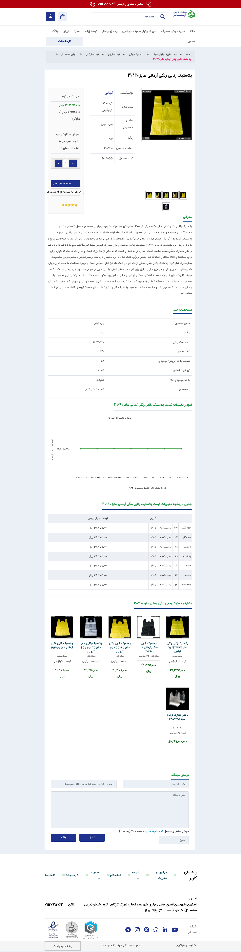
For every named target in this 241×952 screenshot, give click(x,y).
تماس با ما (95, 875)
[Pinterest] (146, 930)
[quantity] (66, 163)
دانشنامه (50, 875)
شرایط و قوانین (186, 945)
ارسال (92, 837)
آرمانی (109, 93)
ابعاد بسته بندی (181, 342)
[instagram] (137, 930)
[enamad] (53, 930)
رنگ (130, 138)
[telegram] (128, 930)
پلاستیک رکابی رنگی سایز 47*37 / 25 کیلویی (177, 647)
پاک (63, 837)
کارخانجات (72, 875)
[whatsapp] (156, 930)
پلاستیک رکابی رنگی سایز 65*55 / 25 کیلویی (120, 647)
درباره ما (135, 875)
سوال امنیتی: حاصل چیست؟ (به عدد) (154, 831)
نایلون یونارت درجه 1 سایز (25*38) (177, 717)
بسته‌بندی (127, 107)
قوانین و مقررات (161, 875)
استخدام (115, 875)
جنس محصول (182, 323)
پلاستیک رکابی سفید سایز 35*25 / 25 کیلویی (91, 647)
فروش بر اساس (181, 370)
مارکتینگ (116, 945)
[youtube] (175, 930)
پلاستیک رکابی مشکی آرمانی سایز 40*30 (148, 647)
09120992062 (120, 4)
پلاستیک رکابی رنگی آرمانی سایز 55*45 (62, 645)
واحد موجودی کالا (180, 380)
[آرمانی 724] (183, 14)
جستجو (162, 17)
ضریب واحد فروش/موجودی (174, 361)
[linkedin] (165, 930)
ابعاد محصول (124, 148)
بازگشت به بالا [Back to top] (62, 946)
